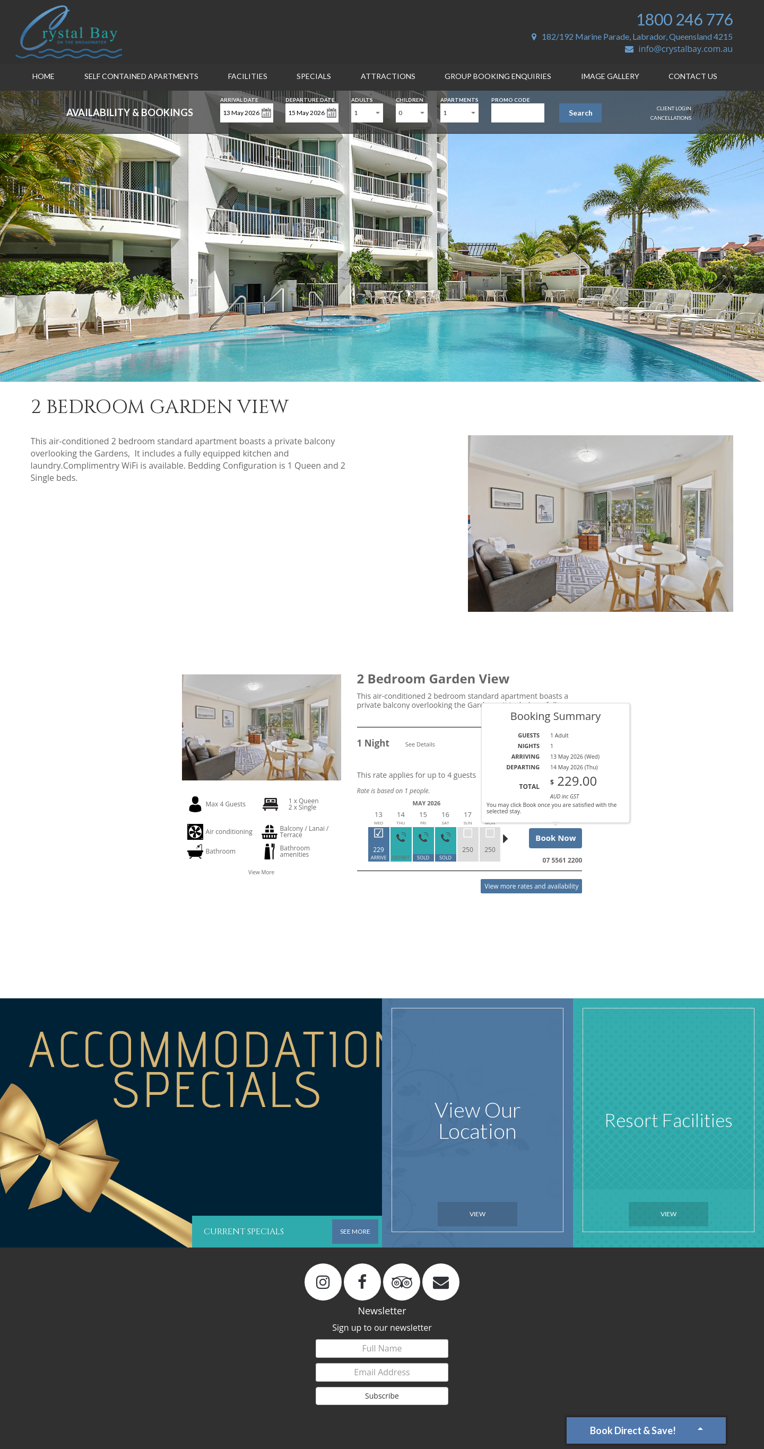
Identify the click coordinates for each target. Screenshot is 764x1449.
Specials (314, 76)
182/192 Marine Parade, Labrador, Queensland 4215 (632, 36)
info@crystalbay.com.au (679, 49)
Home (43, 76)
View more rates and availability (531, 886)
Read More (565, 719)
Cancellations (670, 118)
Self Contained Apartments (141, 76)
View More (261, 872)
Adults (362, 98)
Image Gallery (610, 76)
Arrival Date (239, 98)
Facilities (247, 76)
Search (581, 112)
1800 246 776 (684, 19)
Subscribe (382, 1396)
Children (409, 98)
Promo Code (510, 98)
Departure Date (310, 98)
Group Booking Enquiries (498, 76)
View (477, 1214)
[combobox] (367, 112)
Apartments (459, 98)
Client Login (674, 108)
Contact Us (692, 76)
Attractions (388, 76)
